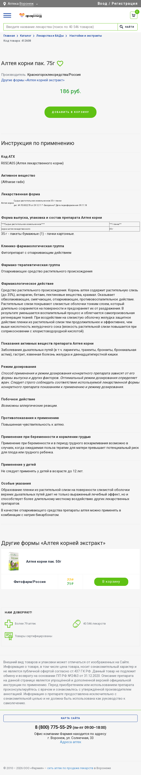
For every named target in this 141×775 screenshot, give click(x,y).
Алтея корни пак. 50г (43, 561)
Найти (126, 26)
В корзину (111, 581)
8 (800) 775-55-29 (53, 727)
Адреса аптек (70, 742)
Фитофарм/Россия (30, 582)
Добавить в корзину (70, 112)
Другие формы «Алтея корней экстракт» (32, 80)
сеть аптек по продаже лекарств (70, 768)
